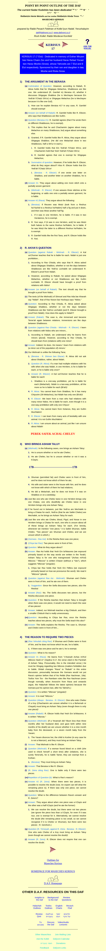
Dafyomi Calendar (61, 939)
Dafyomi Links (59, 948)
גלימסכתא (40, 923)
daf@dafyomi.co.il (44, 32)
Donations (61, 943)
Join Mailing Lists (63, 934)
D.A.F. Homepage (53, 882)
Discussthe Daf (50, 923)
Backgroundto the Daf (53, 898)
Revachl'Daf (69, 907)
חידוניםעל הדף (66, 915)
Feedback (44, 948)
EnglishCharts (59, 907)
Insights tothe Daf (39, 898)
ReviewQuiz (39, 915)
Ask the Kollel (42, 939)
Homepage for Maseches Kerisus (53, 871)
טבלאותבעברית (49, 915)
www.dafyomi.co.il (62, 32)
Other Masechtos (43, 934)
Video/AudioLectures (63, 923)
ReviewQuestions (66, 898)
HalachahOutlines (37, 907)
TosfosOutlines (48, 907)
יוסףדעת (58, 915)
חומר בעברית (46, 943)
